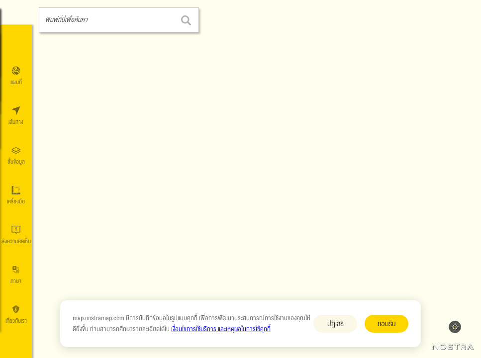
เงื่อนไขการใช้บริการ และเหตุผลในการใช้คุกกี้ (221, 329)
